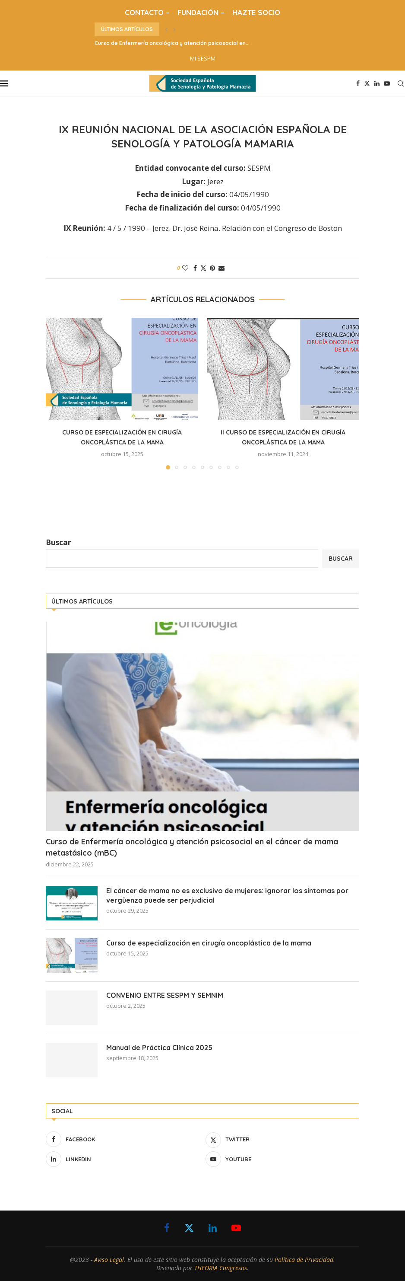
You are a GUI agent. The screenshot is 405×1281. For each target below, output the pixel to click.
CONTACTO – (147, 12)
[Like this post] (185, 268)
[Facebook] (358, 83)
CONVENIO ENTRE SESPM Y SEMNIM (164, 995)
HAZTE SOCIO (256, 12)
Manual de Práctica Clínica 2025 (159, 1047)
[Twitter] (367, 83)
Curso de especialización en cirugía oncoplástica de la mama (208, 943)
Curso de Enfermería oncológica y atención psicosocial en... (172, 43)
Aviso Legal (109, 1259)
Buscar (58, 542)
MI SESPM (202, 58)
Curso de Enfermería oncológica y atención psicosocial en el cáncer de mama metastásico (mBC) (192, 847)
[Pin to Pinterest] (212, 268)
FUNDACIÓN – (201, 12)
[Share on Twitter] (203, 268)
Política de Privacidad (304, 1259)
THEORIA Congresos (220, 1268)
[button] (166, 29)
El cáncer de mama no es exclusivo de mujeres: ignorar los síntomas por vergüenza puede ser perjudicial (227, 895)
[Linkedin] (377, 83)
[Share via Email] (221, 268)
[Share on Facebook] (195, 268)
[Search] (400, 83)
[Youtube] (387, 83)
